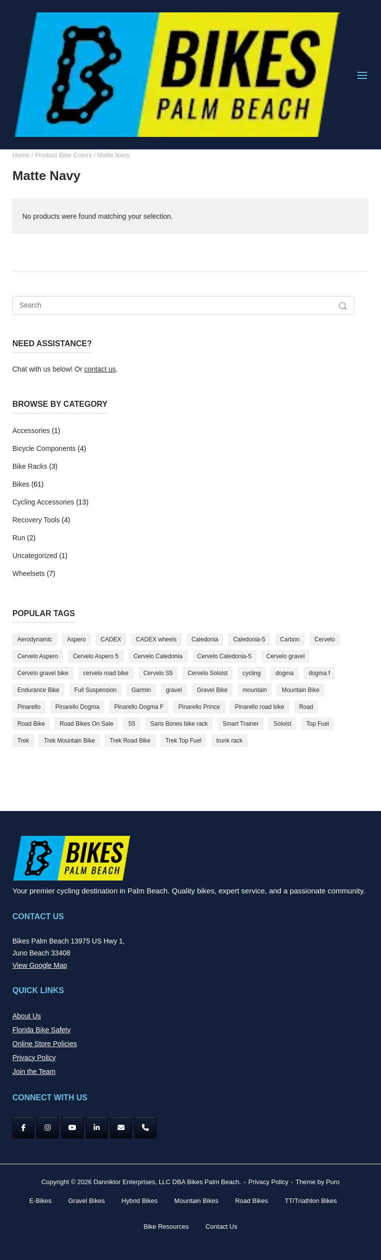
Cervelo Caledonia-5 (224, 656)
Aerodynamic (34, 639)
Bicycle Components (44, 448)
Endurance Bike (38, 690)
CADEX (111, 639)
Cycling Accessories (43, 502)
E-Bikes (40, 1200)
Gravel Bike (212, 690)
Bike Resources (166, 1226)
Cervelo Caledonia (158, 656)
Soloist (282, 723)
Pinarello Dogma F (138, 706)
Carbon (290, 639)
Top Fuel (317, 723)
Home (21, 155)
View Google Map (39, 965)
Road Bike (31, 723)
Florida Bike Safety (41, 1030)
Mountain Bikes (196, 1200)
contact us (100, 369)
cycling (252, 673)
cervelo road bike (105, 673)
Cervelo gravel (285, 656)
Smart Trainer (241, 723)
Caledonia (204, 639)
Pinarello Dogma (78, 706)
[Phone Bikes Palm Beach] (145, 1127)
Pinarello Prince (199, 706)
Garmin (141, 690)
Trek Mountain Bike (69, 740)
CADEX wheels (156, 639)
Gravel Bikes (86, 1200)
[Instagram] (48, 1127)
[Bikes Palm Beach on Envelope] (121, 1127)
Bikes (20, 484)
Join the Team (34, 1071)
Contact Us (221, 1226)
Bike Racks (29, 466)
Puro (332, 1182)
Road (306, 706)
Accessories (31, 431)
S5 (131, 723)
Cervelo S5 (158, 673)
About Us (26, 1016)
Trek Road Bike (130, 740)
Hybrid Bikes (140, 1200)
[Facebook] (23, 1127)
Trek (23, 740)
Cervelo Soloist (208, 673)
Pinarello (29, 706)
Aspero (76, 639)
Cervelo (325, 639)
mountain (255, 690)
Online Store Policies (44, 1044)
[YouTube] (72, 1127)
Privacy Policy (34, 1058)
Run (18, 538)
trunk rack (229, 740)
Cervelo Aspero (37, 656)
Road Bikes (251, 1200)
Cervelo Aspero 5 (96, 656)
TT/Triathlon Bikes (311, 1200)
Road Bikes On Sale (86, 723)
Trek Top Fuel (183, 740)
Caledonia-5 (249, 639)
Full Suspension (95, 690)
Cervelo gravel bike (42, 673)
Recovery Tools (36, 520)
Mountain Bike (300, 690)
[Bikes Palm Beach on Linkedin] (97, 1127)
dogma (284, 673)
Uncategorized (34, 556)
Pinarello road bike (259, 706)
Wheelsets (28, 573)
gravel (174, 690)
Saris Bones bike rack (179, 723)
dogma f (319, 673)
